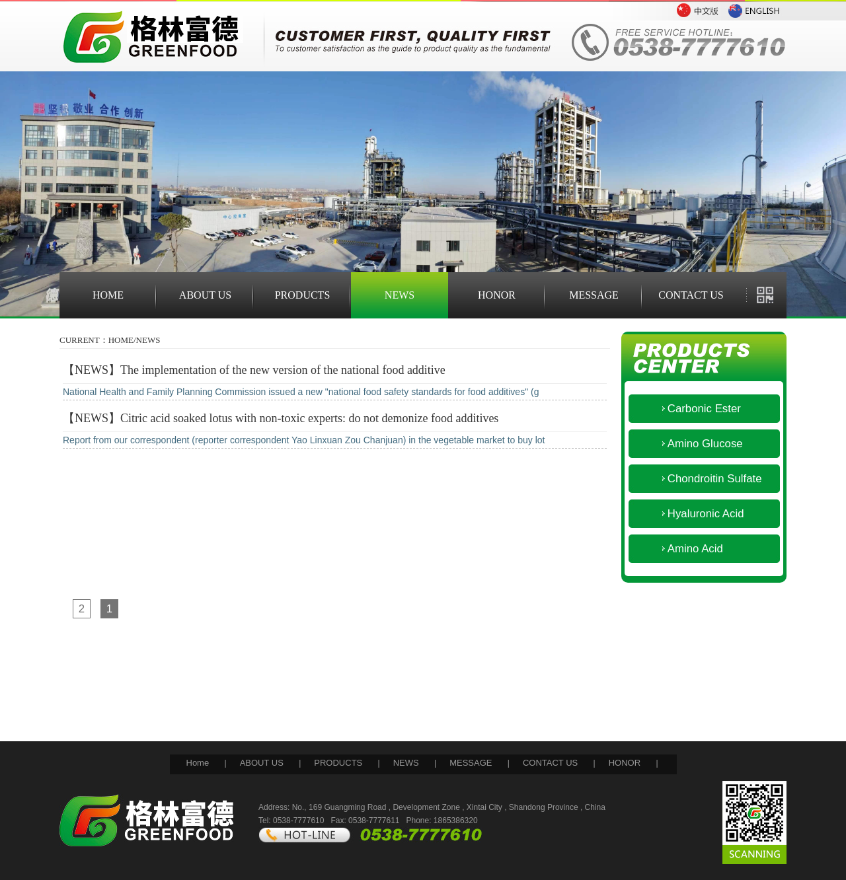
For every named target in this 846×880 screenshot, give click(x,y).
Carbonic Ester (694, 408)
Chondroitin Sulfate (705, 478)
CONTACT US (690, 295)
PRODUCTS (302, 295)
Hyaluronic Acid (696, 513)
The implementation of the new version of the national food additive (282, 370)
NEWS (399, 295)
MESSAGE (594, 295)
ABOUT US (205, 295)
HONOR (497, 295)
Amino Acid (685, 548)
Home (198, 763)
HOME (108, 295)
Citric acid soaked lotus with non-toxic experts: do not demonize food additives (309, 418)
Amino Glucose (695, 443)
